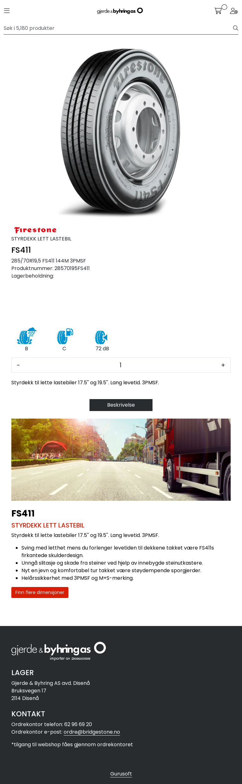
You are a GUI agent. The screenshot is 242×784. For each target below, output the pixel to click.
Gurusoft (121, 773)
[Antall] (120, 365)
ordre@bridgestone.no (92, 732)
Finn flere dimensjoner (39, 592)
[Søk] (118, 28)
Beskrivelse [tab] (121, 405)
